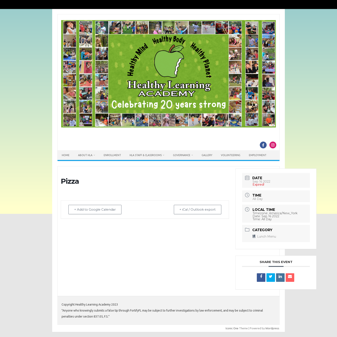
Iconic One (232, 328)
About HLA (85, 155)
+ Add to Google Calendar (96, 210)
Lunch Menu (264, 236)
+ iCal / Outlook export (197, 210)
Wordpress (272, 328)
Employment (257, 155)
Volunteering (230, 155)
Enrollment (112, 155)
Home (65, 155)
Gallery (207, 155)
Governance (181, 155)
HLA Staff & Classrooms (146, 155)
